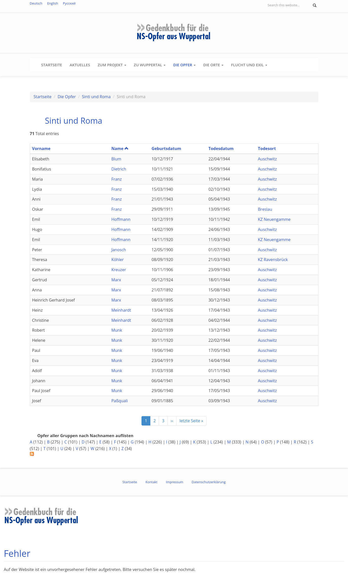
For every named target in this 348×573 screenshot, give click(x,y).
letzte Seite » (191, 420)
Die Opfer (184, 64)
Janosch (118, 249)
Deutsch (36, 3)
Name (120, 148)
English (52, 3)
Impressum (174, 482)
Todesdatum (221, 148)
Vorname (41, 148)
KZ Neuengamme (274, 219)
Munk (116, 330)
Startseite (51, 64)
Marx (116, 280)
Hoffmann (121, 219)
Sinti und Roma (96, 96)
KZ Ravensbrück (273, 259)
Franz (116, 179)
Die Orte (213, 64)
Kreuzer (118, 269)
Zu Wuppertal (150, 64)
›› (172, 420)
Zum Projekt (112, 64)
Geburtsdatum (166, 148)
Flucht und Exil (249, 64)
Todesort (267, 148)
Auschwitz (267, 159)
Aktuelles (80, 64)
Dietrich (118, 169)
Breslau (265, 209)
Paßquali (119, 401)
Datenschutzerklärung (209, 482)
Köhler (117, 259)
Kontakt (151, 482)
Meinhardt (121, 310)
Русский (69, 3)
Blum (116, 159)
